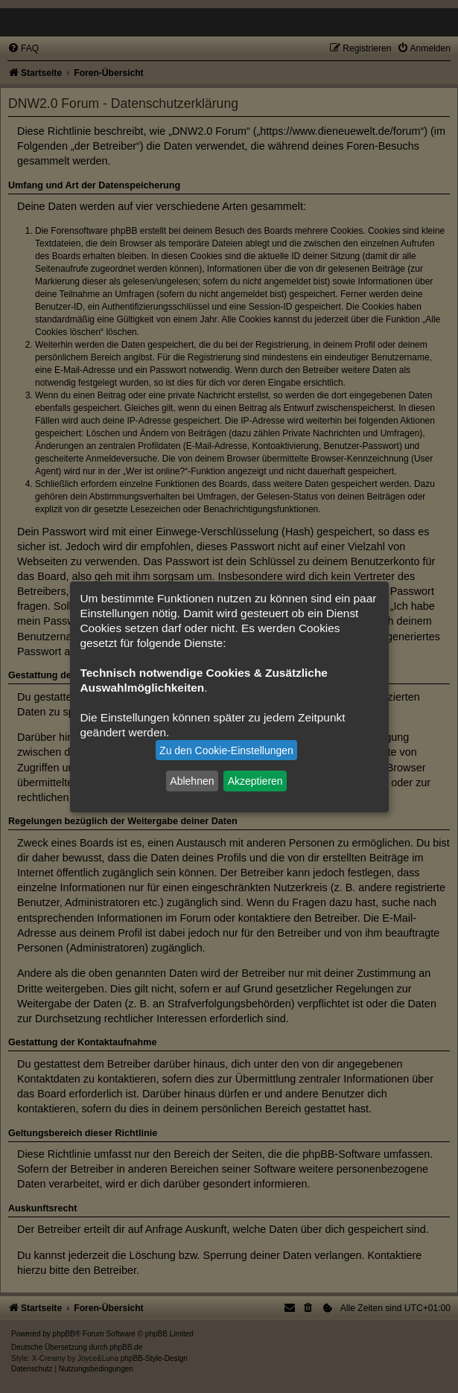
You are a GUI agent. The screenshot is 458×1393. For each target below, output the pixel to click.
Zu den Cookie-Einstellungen (226, 750)
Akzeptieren (255, 781)
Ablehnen (192, 781)
